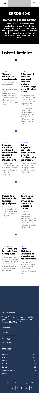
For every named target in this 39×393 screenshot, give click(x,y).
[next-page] (35, 278)
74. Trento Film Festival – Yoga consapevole (9, 251)
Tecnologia (24, 142)
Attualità (23, 71)
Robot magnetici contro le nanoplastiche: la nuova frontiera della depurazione (28, 152)
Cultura (4, 71)
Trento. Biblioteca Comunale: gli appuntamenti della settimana (29, 254)
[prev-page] (3, 278)
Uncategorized (7, 246)
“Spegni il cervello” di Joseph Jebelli (9, 76)
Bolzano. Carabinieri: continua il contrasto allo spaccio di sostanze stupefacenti (9, 152)
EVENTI (23, 246)
